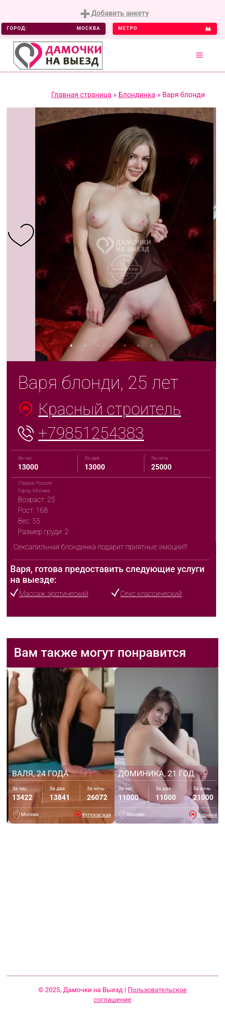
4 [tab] (111, 345)
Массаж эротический (53, 593)
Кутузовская (96, 815)
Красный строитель (109, 409)
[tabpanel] (21, 234)
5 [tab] (124, 345)
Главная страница (81, 95)
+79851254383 (91, 433)
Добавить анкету (115, 13)
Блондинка (137, 95)
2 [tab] (84, 345)
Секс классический (151, 593)
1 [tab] (71, 345)
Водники (207, 815)
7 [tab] (151, 345)
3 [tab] (98, 345)
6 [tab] (138, 345)
